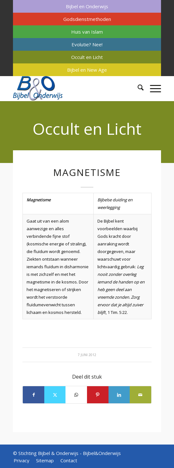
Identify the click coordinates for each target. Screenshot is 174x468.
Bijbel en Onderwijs (87, 6)
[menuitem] (87, 6)
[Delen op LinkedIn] (119, 394)
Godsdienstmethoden (87, 19)
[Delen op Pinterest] (98, 394)
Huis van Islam (87, 32)
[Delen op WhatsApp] (76, 394)
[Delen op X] (55, 394)
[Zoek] (137, 88)
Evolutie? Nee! (87, 44)
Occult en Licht (87, 57)
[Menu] (152, 88)
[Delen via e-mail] (140, 394)
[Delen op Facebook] (33, 394)
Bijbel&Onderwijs (102, 453)
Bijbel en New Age (87, 70)
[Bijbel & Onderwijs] (72, 88)
